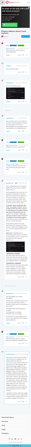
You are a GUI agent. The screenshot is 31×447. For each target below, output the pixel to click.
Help (3, 420)
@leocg (8, 64)
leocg (7, 40)
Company (5, 428)
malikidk (8, 61)
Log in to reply (25, 31)
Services (5, 416)
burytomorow (9, 78)
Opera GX (6, 31)
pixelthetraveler (10, 349)
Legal (4, 424)
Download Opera (10, 20)
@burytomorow (10, 43)
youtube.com (9, 357)
